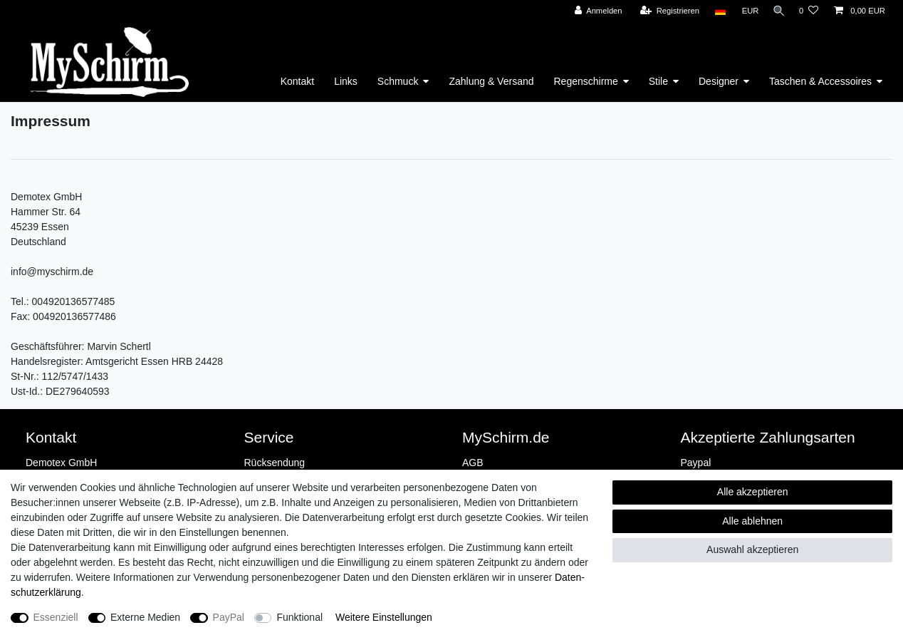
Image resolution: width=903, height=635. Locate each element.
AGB (473, 462)
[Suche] (777, 11)
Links (345, 81)
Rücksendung (275, 462)
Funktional (299, 617)
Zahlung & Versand (491, 81)
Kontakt (297, 81)
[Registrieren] (665, 11)
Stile (658, 81)
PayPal (228, 617)
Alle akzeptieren (752, 491)
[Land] (716, 11)
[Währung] (746, 11)
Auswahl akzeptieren (752, 549)
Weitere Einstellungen (383, 617)
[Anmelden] (594, 11)
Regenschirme (586, 81)
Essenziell (55, 617)
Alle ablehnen (752, 521)
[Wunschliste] (808, 11)
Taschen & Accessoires (820, 81)
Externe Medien (145, 617)
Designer (718, 81)
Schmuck (398, 81)
